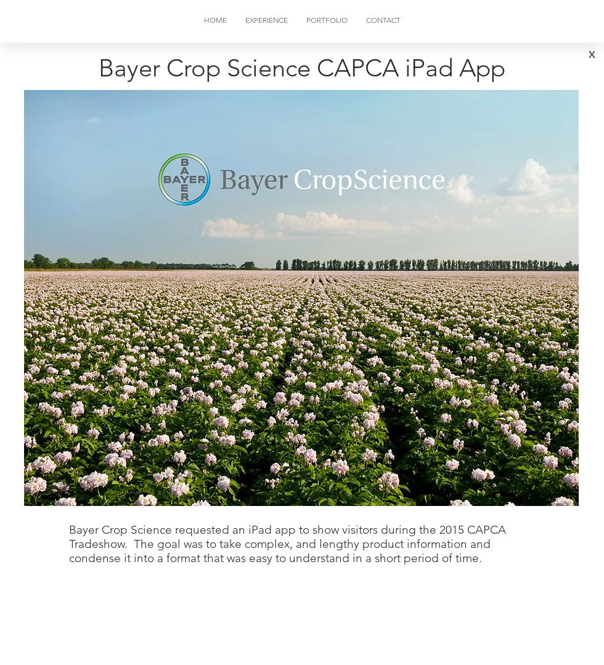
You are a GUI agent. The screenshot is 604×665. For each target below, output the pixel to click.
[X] (591, 55)
